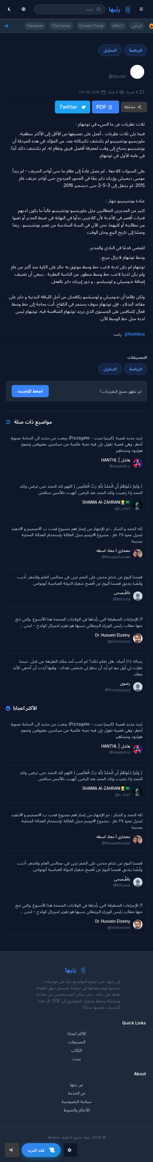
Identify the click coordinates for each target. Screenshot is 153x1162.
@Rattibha (134, 334)
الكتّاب (76, 1050)
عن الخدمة (77, 1092)
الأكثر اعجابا (76, 1033)
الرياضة (135, 50)
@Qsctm (117, 76)
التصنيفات (77, 1041)
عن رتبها (76, 1084)
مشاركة (132, 107)
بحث (76, 1058)
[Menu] (142, 9)
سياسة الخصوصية (76, 1101)
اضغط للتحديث (30, 391)
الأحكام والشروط (77, 1109)
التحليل (110, 50)
